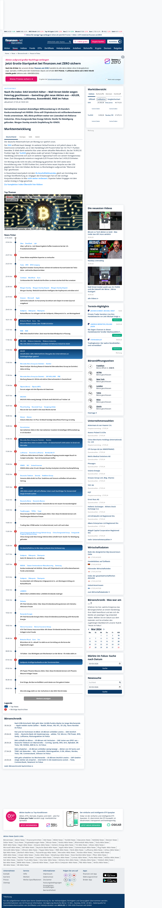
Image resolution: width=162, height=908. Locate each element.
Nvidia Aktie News (65, 842)
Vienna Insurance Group (42, 627)
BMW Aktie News (24, 862)
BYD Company (35, 265)
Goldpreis (23, 311)
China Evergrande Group (61, 533)
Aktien (7, 48)
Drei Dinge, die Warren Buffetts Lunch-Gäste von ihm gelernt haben (45, 682)
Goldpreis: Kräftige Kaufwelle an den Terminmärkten (39, 662)
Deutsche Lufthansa (36, 453)
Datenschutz (48, 877)
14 (95, 641)
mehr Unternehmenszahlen (100, 539)
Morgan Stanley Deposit (41, 288)
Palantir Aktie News (26, 857)
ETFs (40, 48)
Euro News (19, 842)
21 (95, 644)
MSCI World (32, 31)
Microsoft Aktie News (11, 847)
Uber (22, 243)
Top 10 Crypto (49, 31)
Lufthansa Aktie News (94, 850)
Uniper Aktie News (25, 855)
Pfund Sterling (25, 407)
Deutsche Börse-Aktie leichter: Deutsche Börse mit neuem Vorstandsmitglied (48, 504)
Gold (113, 31)
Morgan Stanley (25, 288)
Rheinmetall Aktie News (84, 842)
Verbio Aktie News (100, 862)
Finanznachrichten (34, 840)
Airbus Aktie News (111, 850)
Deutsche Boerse (39, 501)
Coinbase (23, 278)
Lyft (35, 243)
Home (7, 53)
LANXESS (23, 591)
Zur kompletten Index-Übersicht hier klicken (23, 184)
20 (118, 641)
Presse (6, 880)
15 (101, 641)
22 (101, 644)
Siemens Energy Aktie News (63, 845)
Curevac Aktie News (79, 857)
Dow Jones (109, 103)
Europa (22, 137)
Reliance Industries (34, 341)
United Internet (36, 465)
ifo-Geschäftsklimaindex (45, 173)
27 (90, 647)
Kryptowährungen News (34, 842)
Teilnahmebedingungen (54, 79)
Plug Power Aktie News (106, 847)
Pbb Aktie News (85, 862)
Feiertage (92, 413)
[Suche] (70, 41)
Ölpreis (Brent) (25, 387)
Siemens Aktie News (61, 857)
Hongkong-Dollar (50, 407)
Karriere (6, 877)
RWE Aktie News (62, 850)
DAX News (47, 840)
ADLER (27, 197)
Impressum (47, 874)
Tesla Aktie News (102, 842)
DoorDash (28, 243)
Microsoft (31, 298)
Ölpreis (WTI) (36, 387)
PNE (59, 376)
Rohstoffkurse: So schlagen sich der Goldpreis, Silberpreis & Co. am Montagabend (50, 313)
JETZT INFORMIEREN (29, 825)
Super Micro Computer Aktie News (63, 862)
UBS (49, 197)
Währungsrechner (90, 877)
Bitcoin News (51, 842)
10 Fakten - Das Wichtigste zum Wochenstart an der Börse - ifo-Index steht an (48, 653)
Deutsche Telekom (26, 476)
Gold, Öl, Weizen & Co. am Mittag (32, 558)
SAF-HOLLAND (51, 376)
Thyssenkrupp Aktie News (46, 852)
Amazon (23, 298)
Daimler (48, 364)
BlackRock (31, 278)
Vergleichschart (114, 99)
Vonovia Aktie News (101, 852)
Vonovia (37, 476)
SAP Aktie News (28, 847)
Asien (37, 137)
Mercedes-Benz (39, 197)
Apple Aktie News (66, 847)
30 (107, 647)
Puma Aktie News (96, 857)
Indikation (101, 99)
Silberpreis (32, 311)
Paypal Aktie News (46, 850)
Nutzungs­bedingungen (52, 883)
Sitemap (6, 883)
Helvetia (23, 601)
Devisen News (111, 840)
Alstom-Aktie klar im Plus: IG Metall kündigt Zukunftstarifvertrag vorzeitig (47, 420)
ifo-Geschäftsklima (61, 197)
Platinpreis (41, 311)
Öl (102, 31)
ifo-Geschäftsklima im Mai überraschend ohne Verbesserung (42, 548)
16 (107, 641)
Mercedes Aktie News (66, 852)
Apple (38, 298)
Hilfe (25, 874)
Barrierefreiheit (49, 890)
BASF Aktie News (10, 845)
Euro (90, 31)
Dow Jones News (83, 840)
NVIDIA (22, 566)
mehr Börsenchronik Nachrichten (18, 766)
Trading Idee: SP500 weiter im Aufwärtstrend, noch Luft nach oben (44, 525)
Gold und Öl (12, 200)
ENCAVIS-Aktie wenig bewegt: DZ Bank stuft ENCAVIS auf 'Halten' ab (45, 399)
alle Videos (93, 298)
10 (112, 638)
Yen (38, 321)
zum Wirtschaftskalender (99, 592)
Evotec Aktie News (42, 855)
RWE (21, 331)
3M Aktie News (9, 865)
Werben (26, 877)
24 (112, 644)
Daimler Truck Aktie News (27, 860)
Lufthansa (23, 453)
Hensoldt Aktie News (11, 850)
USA (30, 137)
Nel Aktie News (9, 860)
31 (112, 647)
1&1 (27, 465)
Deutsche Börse (25, 501)
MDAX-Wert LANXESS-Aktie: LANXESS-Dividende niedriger (41, 594)
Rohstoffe (88, 48)
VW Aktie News (23, 865)
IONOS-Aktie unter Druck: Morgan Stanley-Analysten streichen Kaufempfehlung (49, 468)
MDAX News (58, 840)
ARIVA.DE (61, 905)
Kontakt (6, 874)
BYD (27, 265)
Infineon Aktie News (29, 850)
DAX (5, 31)
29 (101, 647)
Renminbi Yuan (37, 407)
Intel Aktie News (9, 857)
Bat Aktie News (9, 862)
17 (112, 641)
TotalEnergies (25, 511)
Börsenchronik (22, 53)
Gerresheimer (25, 427)
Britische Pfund (25, 321)
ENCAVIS (23, 397)
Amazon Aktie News (42, 845)
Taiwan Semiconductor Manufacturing (40, 566)
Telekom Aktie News (106, 860)
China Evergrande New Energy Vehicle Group (35, 533)
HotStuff (117, 94)
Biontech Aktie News (25, 852)
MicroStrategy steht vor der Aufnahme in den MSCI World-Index (43, 691)
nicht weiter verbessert (37, 178)
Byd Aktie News (9, 852)
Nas (64, 31)
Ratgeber (118, 48)
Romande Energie (26, 614)
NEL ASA (18, 197)
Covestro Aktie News (43, 857)
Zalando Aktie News (40, 862)
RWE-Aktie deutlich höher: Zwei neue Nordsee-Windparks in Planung (45, 334)
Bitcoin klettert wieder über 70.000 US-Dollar (36, 323)
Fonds (32, 48)
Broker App (87, 880)
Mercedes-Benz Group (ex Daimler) (32, 364)
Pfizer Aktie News (100, 855)
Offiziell (92, 99)
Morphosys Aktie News (60, 855)
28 (95, 647)
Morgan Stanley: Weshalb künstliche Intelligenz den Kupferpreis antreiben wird (49, 290)
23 (107, 644)
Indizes (23, 48)
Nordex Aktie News (84, 852)
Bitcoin (77, 31)
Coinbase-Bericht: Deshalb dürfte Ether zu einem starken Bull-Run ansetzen (48, 280)
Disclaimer (47, 880)
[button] (81, 41)
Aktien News (20, 840)
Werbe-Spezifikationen (32, 880)
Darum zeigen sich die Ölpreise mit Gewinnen (36, 389)
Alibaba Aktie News (88, 860)
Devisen (107, 48)
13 (90, 641)
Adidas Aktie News (111, 857)
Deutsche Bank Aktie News (46, 847)
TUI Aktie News (81, 845)
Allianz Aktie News (96, 845)
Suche (104, 668)
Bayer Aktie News (25, 845)
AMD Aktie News (9, 855)
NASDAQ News (98, 840)
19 (118, 638)
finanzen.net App (90, 874)
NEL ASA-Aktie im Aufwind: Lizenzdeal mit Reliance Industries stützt (45, 344)
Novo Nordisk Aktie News (81, 855)
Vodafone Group (47, 476)
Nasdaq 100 (109, 115)
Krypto (98, 48)
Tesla (22, 265)
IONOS (22, 465)
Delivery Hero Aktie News (69, 860)
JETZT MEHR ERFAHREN (90, 825)
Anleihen (77, 48)
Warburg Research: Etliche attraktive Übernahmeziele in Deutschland (45, 379)
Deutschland (11, 137)
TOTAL (33, 511)
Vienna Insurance (26, 627)
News (15, 48)
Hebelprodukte (63, 48)
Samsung (58, 566)
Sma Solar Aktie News (48, 860)
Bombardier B (49, 453)
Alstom (22, 417)
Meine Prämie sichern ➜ (21, 79)
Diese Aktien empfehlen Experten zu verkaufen (37, 257)
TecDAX (22, 153)
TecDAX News (70, 840)
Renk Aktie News (77, 850)
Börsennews (8, 840)
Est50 (18, 31)
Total (39, 511)
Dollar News (8, 842)
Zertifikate (49, 48)
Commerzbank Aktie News (85, 847)
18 (118, 635)
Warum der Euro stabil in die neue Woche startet (38, 410)
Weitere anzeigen (43, 698)
